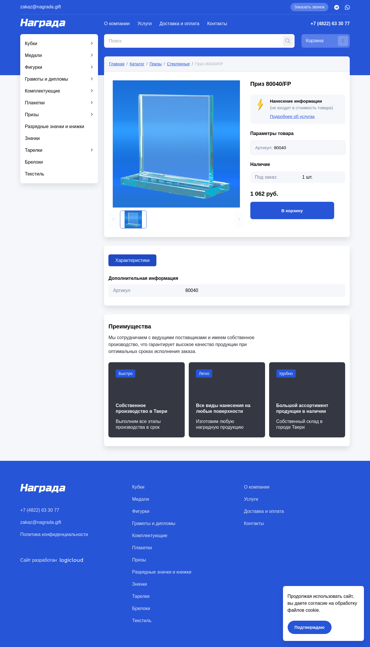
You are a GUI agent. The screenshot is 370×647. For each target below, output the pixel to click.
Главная (116, 64)
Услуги (145, 23)
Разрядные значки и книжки (54, 126)
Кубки (31, 43)
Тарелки (33, 150)
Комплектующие (42, 90)
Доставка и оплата (179, 23)
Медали (33, 55)
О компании (117, 23)
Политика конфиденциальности (54, 534)
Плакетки (35, 102)
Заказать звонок (309, 7)
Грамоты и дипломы (46, 79)
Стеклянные (178, 64)
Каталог (137, 64)
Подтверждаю (309, 626)
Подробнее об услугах (292, 116)
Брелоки (34, 162)
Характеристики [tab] (133, 260)
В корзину (292, 210)
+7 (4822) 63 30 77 (330, 23)
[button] (113, 219)
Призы (32, 114)
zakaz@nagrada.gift (41, 6)
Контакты (217, 23)
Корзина (326, 41)
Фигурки (33, 67)
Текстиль (34, 173)
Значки (32, 138)
